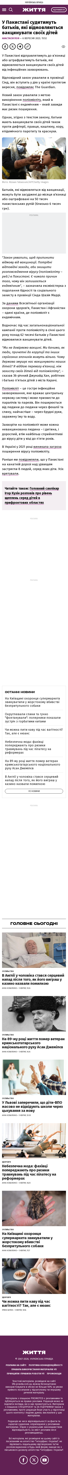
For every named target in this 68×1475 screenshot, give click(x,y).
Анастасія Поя (11, 38)
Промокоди (54, 1373)
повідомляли (29, 459)
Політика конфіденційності (45, 1365)
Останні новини (20, 692)
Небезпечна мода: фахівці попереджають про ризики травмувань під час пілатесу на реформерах (28, 747)
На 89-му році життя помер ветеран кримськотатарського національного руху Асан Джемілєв (32, 764)
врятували (10, 473)
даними (12, 303)
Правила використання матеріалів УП (34, 1369)
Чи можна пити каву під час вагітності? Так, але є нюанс (34, 731)
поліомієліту (32, 100)
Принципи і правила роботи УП (25, 1373)
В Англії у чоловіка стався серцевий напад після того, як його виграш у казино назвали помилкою (31, 780)
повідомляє (25, 87)
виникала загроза (47, 447)
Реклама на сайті (16, 1365)
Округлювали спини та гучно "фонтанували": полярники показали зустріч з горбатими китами (33, 717)
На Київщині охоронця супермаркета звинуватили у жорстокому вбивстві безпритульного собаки (32, 702)
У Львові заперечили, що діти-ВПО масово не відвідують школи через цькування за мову (32, 1106)
